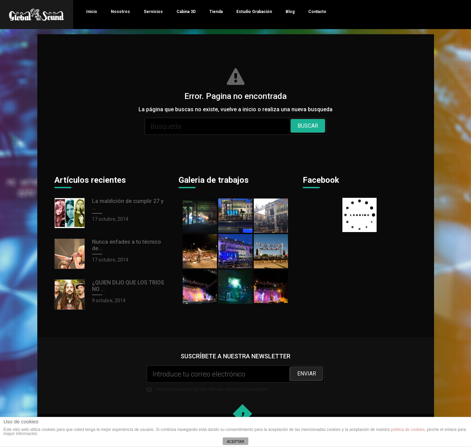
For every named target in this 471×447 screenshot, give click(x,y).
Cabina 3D (186, 11)
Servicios (153, 11)
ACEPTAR (235, 441)
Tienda (216, 11)
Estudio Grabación (254, 11)
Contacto (317, 11)
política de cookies (408, 429)
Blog (290, 11)
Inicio (91, 11)
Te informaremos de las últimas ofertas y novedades (236, 379)
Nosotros (120, 11)
